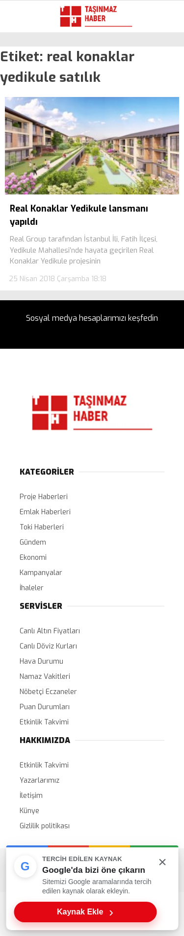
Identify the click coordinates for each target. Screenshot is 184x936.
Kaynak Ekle (85, 912)
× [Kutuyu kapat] (162, 861)
